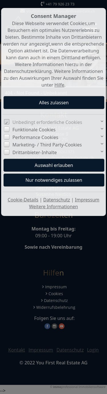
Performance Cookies (35, 137)
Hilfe (59, 85)
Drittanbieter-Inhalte (35, 152)
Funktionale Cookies (34, 129)
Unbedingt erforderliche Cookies (47, 122)
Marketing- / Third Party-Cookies (47, 145)
